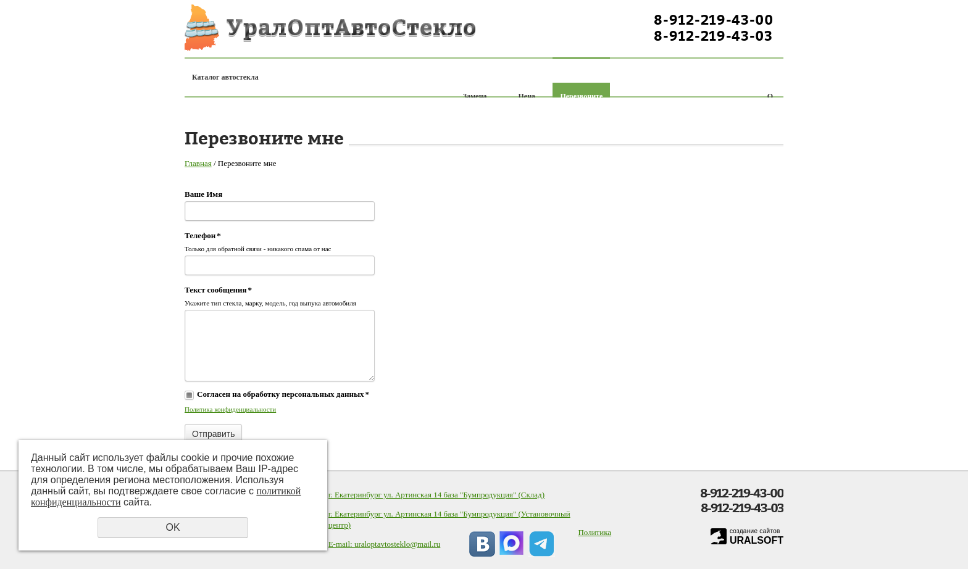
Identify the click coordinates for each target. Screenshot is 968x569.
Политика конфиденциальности (230, 409)
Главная (198, 163)
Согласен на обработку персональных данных (283, 394)
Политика (594, 532)
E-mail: (341, 544)
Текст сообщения (218, 289)
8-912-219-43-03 (713, 36)
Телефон (203, 235)
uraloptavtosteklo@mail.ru (397, 544)
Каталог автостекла (225, 77)
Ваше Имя (203, 194)
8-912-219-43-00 (714, 20)
